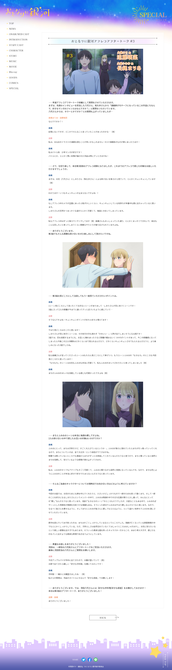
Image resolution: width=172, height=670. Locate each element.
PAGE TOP (165, 660)
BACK (103, 617)
